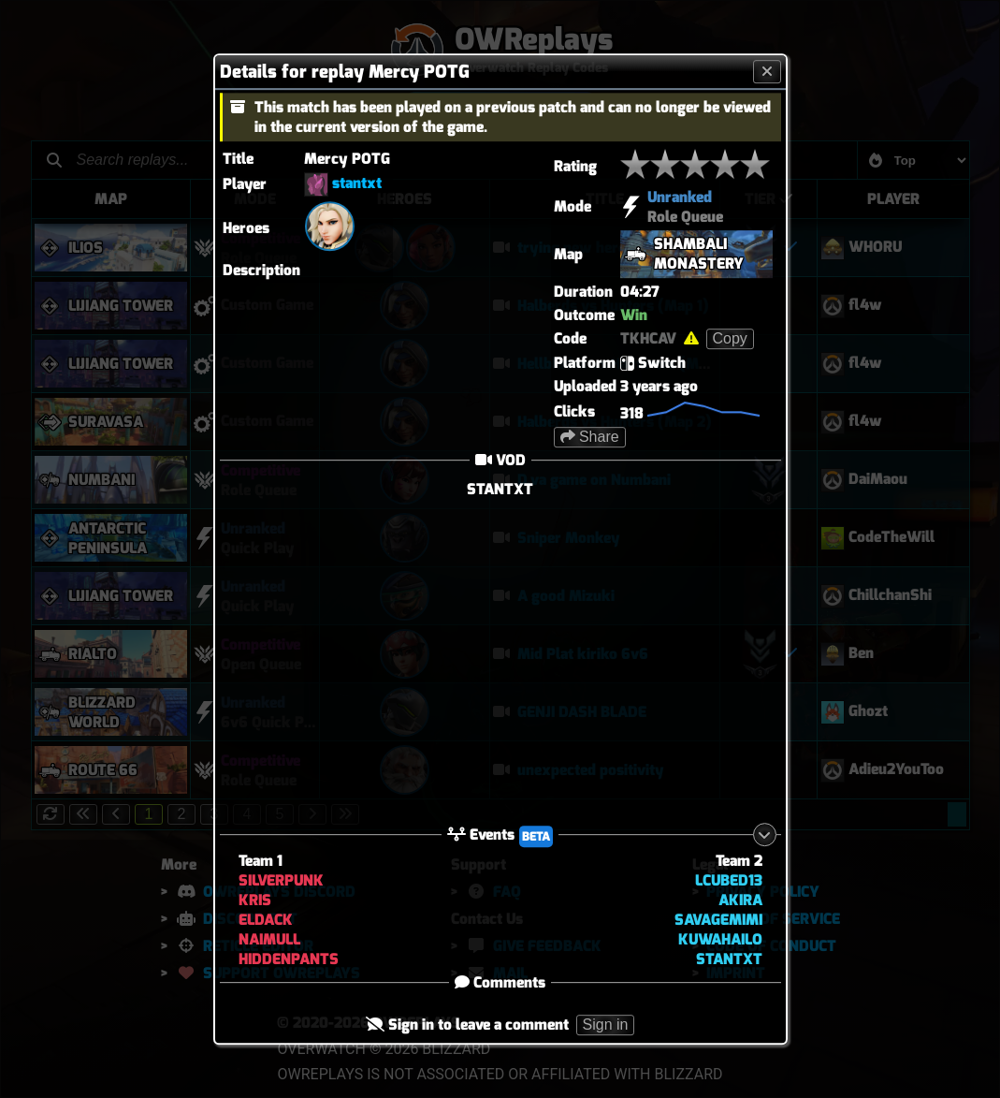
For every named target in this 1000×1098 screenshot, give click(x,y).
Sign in (606, 1025)
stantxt (357, 183)
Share (589, 437)
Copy (730, 338)
